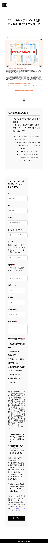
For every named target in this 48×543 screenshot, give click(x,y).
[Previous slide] (7, 66)
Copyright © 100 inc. (24, 541)
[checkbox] (16, 363)
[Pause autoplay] (24, 100)
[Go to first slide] (40, 66)
